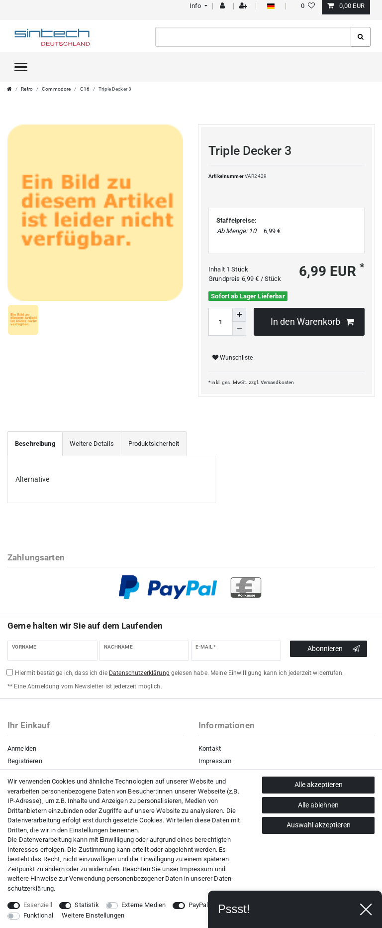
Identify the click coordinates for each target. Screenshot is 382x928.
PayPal (198, 905)
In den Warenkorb (312, 322)
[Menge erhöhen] (239, 315)
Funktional (38, 915)
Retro (27, 89)
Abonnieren (333, 649)
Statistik (86, 905)
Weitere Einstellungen (93, 915)
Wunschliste (232, 357)
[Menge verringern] (239, 329)
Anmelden (21, 748)
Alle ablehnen (318, 805)
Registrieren (24, 761)
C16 (85, 89)
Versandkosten (277, 382)
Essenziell (37, 905)
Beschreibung (35, 443)
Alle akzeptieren (318, 785)
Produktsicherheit (153, 443)
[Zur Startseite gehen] (9, 89)
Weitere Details (92, 443)
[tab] (35, 443)
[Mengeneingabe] (220, 322)
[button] (197, 5)
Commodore (56, 89)
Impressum (214, 761)
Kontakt (209, 748)
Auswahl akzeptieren (318, 825)
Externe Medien (143, 905)
